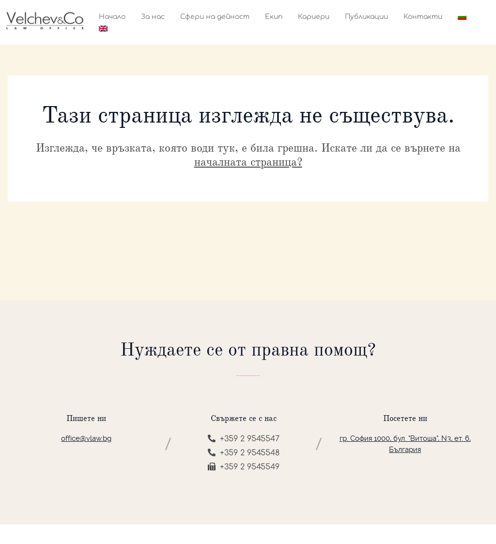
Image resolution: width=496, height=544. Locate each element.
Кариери (313, 16)
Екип (273, 16)
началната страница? (248, 162)
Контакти (422, 16)
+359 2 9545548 (243, 453)
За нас (153, 16)
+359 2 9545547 (243, 439)
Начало (112, 16)
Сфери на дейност (214, 16)
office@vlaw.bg (86, 438)
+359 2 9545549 (243, 467)
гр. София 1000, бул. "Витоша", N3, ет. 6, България (405, 444)
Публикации (366, 16)
